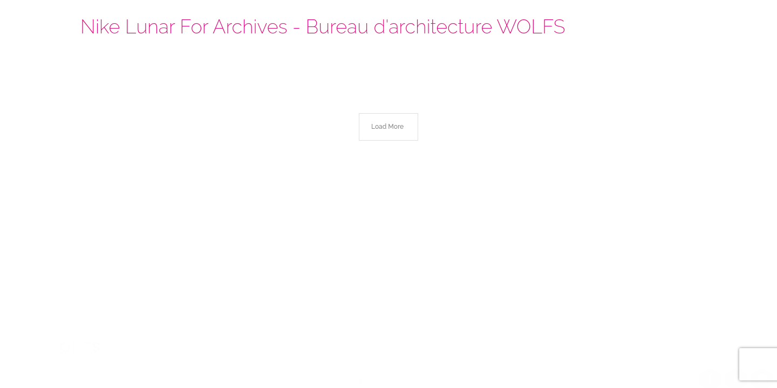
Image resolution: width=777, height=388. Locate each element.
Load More (387, 126)
